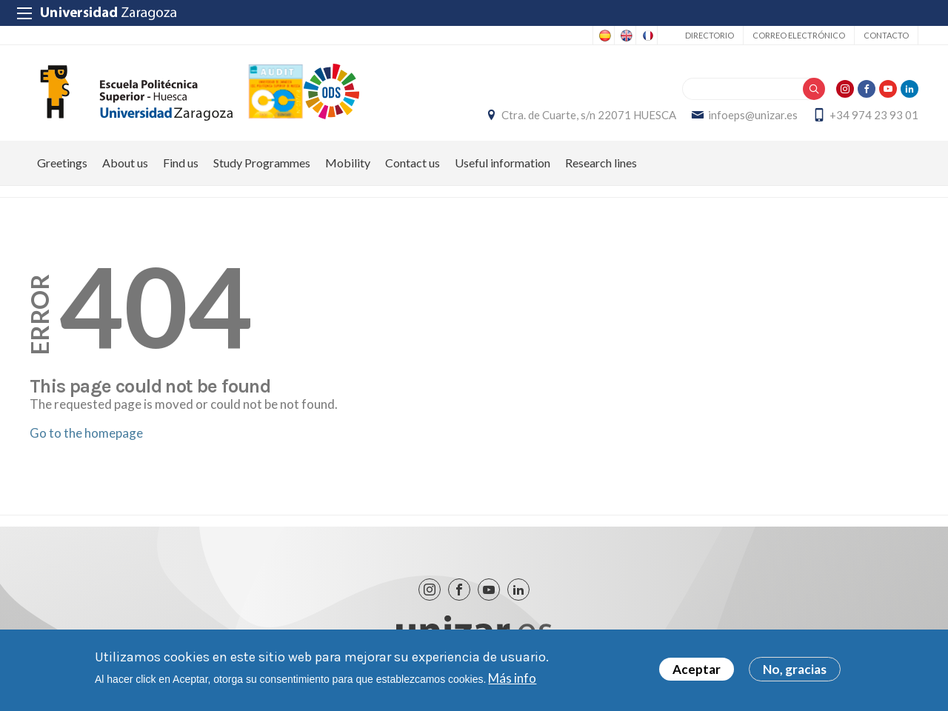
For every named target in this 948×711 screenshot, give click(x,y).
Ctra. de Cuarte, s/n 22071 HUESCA (588, 114)
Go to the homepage (86, 433)
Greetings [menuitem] (62, 163)
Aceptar (696, 671)
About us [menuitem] (125, 163)
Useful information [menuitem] (502, 163)
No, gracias (795, 671)
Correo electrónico (798, 35)
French (646, 35)
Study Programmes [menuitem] (261, 163)
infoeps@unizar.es (753, 114)
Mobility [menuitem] (347, 163)
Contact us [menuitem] (412, 163)
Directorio (709, 35)
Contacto (886, 35)
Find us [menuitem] (180, 163)
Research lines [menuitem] (601, 163)
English (625, 35)
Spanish (603, 35)
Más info (512, 681)
